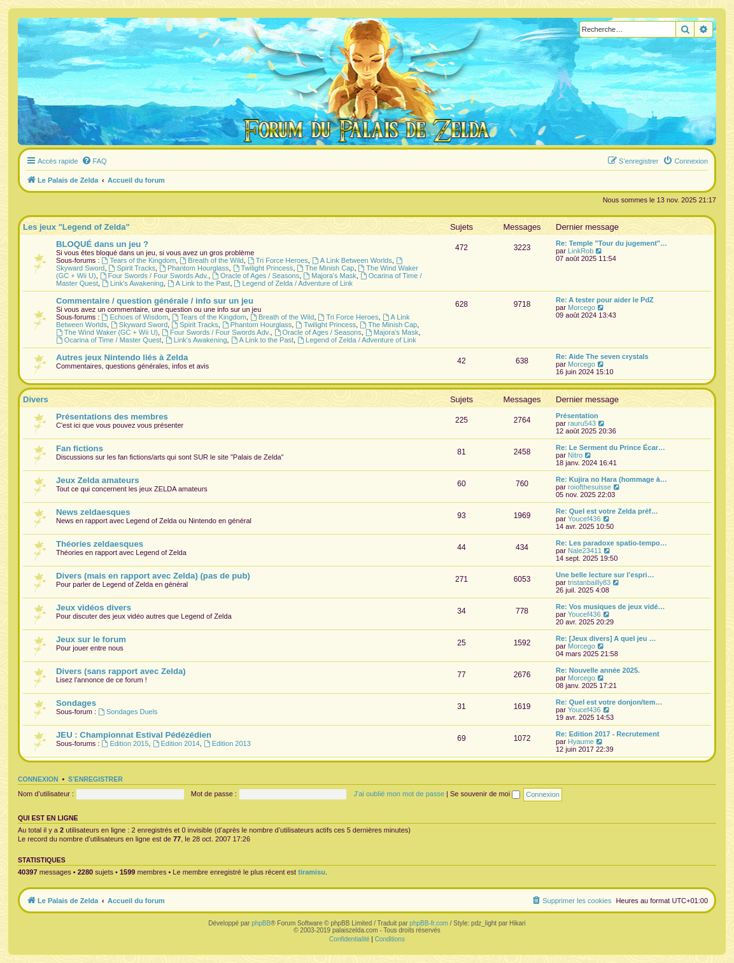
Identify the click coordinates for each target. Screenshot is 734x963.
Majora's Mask (329, 275)
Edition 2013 (227, 743)
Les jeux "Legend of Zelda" (76, 227)
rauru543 (582, 423)
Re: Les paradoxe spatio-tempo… (611, 543)
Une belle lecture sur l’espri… (605, 575)
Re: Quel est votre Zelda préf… (607, 511)
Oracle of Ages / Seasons (255, 275)
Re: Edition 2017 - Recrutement (608, 734)
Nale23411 (585, 550)
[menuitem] (94, 161)
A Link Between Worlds (352, 260)
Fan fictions (79, 448)
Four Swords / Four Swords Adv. (154, 275)
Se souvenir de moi (485, 794)
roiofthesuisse (589, 487)
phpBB (261, 923)
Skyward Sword (139, 324)
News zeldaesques (93, 512)
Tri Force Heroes (278, 260)
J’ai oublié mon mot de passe (399, 794)
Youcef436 (584, 519)
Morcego (581, 307)
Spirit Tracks (132, 268)
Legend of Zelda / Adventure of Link (293, 283)
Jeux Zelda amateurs (97, 480)
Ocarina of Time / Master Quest (109, 340)
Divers (35, 399)
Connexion (38, 779)
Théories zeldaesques (99, 544)
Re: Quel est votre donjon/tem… (609, 702)
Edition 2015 (125, 743)
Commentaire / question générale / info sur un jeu (154, 301)
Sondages (76, 703)
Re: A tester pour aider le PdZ (605, 300)
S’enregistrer (95, 779)
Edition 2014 (176, 743)
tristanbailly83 (589, 582)
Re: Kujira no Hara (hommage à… (611, 479)
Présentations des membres (112, 416)
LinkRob (580, 251)
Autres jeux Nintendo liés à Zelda (122, 357)
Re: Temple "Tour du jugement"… (611, 243)
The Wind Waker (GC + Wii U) (107, 332)
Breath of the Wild (211, 260)
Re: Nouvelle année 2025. (598, 670)
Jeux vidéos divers (93, 607)
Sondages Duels (128, 711)
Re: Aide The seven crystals (602, 356)
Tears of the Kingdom (139, 260)
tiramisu (311, 872)
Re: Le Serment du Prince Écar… (610, 447)
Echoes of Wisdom (135, 317)
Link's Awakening (133, 283)
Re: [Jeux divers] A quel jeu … (606, 638)
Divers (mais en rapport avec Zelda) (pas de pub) (153, 575)
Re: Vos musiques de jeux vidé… (610, 606)
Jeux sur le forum (91, 639)
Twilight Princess (263, 268)
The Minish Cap (326, 268)
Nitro (575, 455)
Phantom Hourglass (194, 268)
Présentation (577, 415)
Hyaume (581, 741)
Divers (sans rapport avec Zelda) (121, 671)
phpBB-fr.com (428, 923)
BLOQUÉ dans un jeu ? (102, 244)
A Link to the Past (198, 283)
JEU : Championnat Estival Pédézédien (133, 735)
